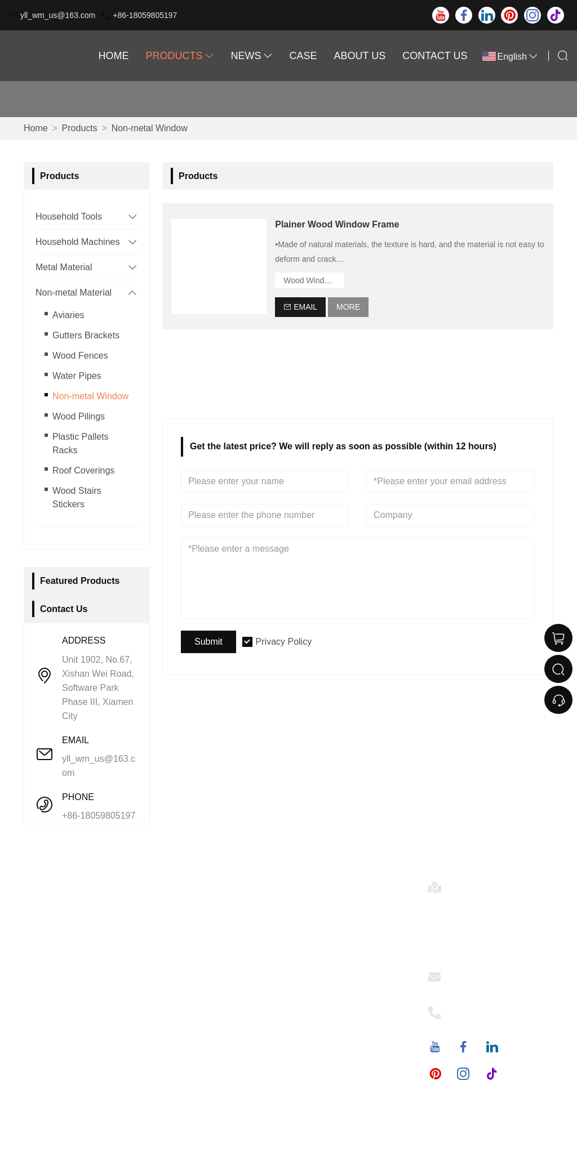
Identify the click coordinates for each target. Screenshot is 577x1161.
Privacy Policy (284, 641)
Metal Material (63, 267)
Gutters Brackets (85, 335)
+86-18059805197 (145, 15)
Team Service (68, 920)
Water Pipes (76, 376)
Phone (466, 1008)
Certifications (67, 956)
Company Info (198, 902)
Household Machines (77, 242)
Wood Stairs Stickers (76, 497)
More (348, 306)
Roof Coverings (83, 470)
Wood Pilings (78, 416)
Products (179, 55)
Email (464, 973)
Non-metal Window (150, 128)
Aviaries (68, 315)
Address (469, 883)
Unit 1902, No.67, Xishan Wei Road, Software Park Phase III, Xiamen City (98, 688)
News (251, 55)
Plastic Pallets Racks (80, 443)
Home (113, 55)
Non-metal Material (73, 292)
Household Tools (68, 216)
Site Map (59, 974)
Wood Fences (80, 355)
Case (303, 55)
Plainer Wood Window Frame (337, 224)
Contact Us (434, 55)
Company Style (200, 920)
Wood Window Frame (313, 280)
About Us (360, 55)
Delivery (57, 902)
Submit (208, 641)
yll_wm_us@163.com (57, 15)
